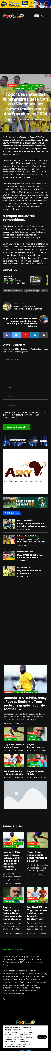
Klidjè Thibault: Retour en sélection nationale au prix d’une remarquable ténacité (32, 524)
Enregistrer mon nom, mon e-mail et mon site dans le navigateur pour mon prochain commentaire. (25, 414)
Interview (19, 692)
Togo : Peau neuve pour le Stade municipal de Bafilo (14, 745)
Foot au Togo (10, 739)
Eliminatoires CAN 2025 (12, 291)
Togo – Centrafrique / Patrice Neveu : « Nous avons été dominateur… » (36, 745)
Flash (35, 88)
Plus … (5, 999)
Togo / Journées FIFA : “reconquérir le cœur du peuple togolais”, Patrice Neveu (36, 772)
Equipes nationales (22, 88)
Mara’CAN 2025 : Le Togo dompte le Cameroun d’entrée (30, 556)
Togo (45, 291)
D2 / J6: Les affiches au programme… (29, 571)
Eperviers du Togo (32, 291)
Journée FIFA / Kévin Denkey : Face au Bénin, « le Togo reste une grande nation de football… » (25, 703)
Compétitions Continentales (31, 85)
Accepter (42, 1037)
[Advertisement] (25, 47)
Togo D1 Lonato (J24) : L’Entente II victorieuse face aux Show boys (32, 540)
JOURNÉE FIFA (31, 692)
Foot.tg (15, 119)
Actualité (13, 85)
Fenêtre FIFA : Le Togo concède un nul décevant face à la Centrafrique (14, 772)
